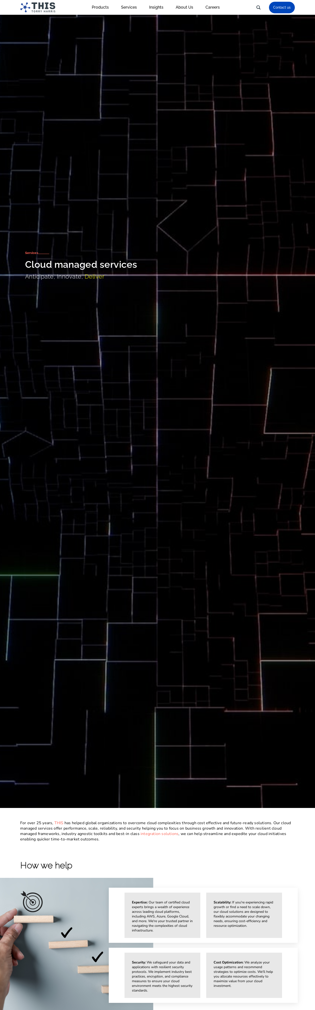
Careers (212, 7)
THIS (58, 823)
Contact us (282, 7)
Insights (158, 7)
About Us (187, 7)
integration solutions (159, 833)
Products (103, 7)
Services (131, 7)
